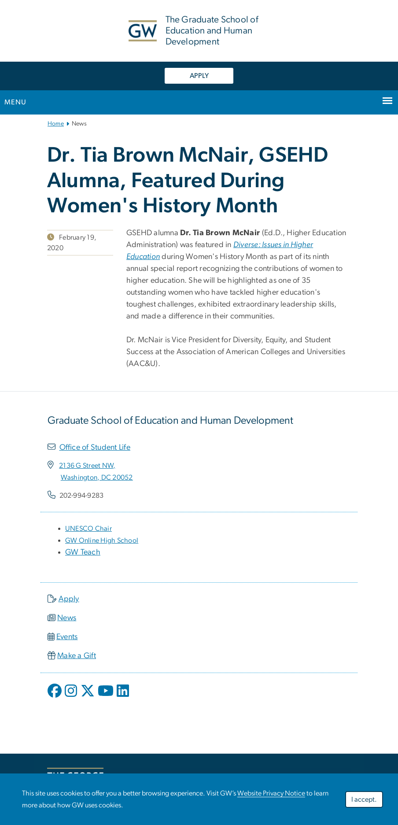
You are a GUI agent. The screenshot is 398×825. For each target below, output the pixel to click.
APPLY (199, 75)
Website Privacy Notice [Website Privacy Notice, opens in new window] (271, 793)
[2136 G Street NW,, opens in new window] (87, 466)
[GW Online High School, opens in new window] (101, 540)
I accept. (364, 799)
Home (56, 124)
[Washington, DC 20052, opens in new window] (97, 477)
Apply (69, 599)
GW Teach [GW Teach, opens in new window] (82, 552)
